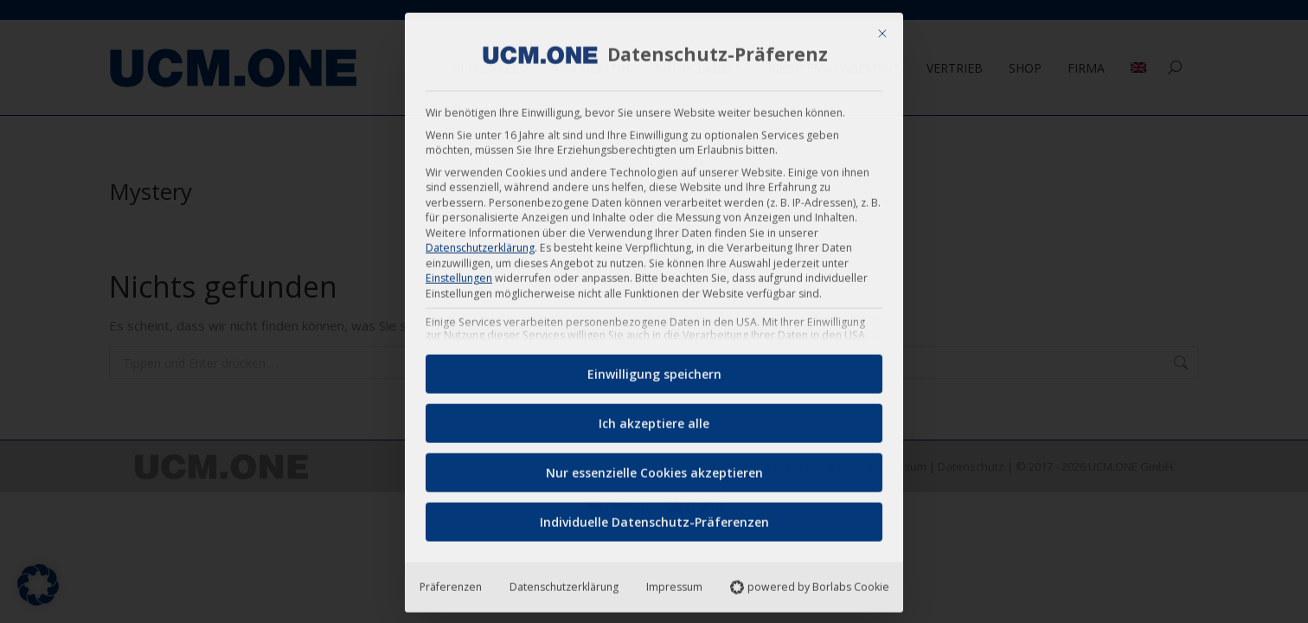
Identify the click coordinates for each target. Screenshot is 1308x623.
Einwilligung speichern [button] (654, 368)
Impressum (674, 581)
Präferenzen (451, 581)
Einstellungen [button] (459, 272)
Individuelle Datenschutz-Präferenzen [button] (654, 516)
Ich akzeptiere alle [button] (654, 417)
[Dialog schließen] (882, 28)
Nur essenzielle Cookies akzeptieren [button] (654, 467)
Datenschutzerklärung (480, 241)
